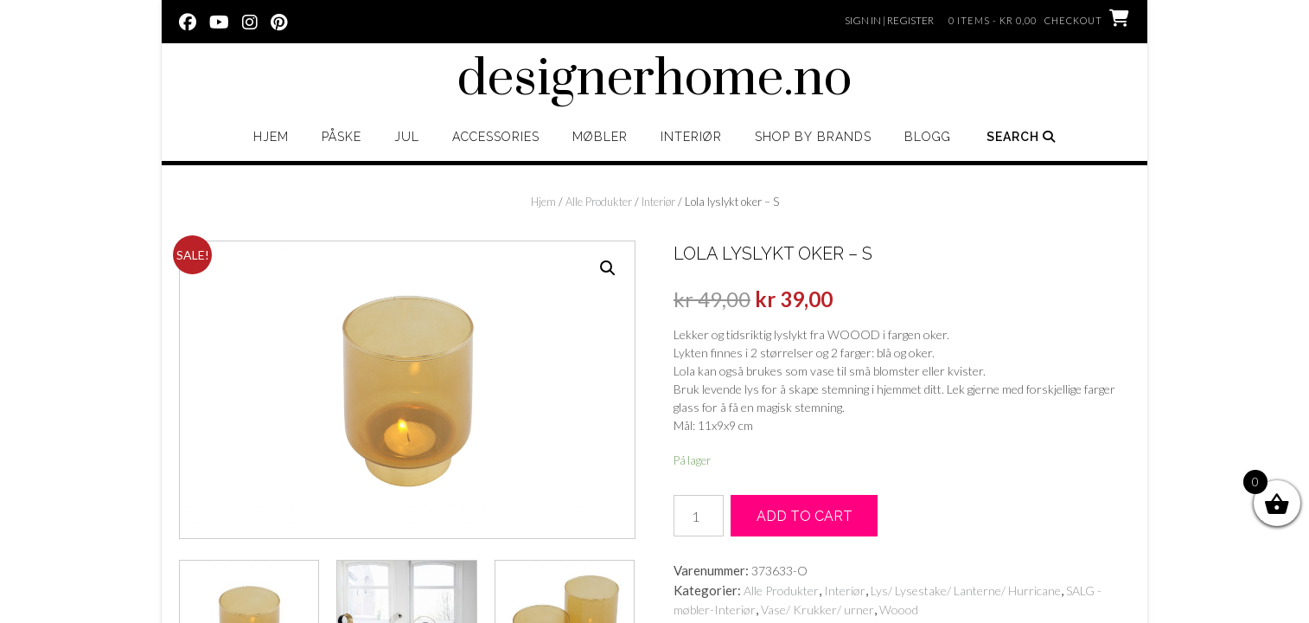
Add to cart (804, 516)
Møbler (600, 137)
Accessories (496, 137)
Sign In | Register (889, 20)
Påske (341, 137)
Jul (406, 137)
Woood (898, 609)
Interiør (691, 137)
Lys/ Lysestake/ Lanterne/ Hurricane (966, 590)
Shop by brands (813, 137)
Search (1021, 137)
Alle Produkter (598, 202)
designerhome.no (654, 79)
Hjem (271, 137)
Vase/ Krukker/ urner (817, 609)
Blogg (927, 137)
